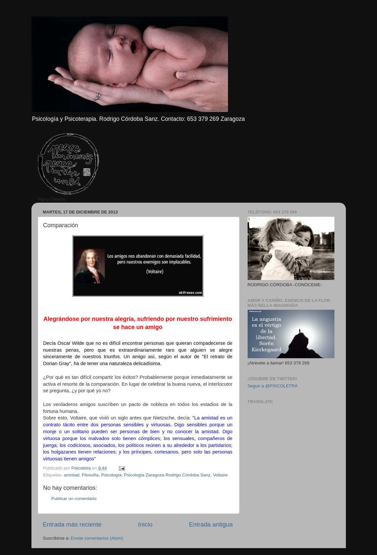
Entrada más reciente (72, 524)
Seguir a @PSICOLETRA (273, 385)
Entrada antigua (211, 524)
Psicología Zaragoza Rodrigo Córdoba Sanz (167, 474)
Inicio (145, 524)
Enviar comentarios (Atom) (97, 538)
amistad (71, 474)
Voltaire (220, 474)
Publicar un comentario (74, 498)
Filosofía (90, 474)
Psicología (111, 474)
